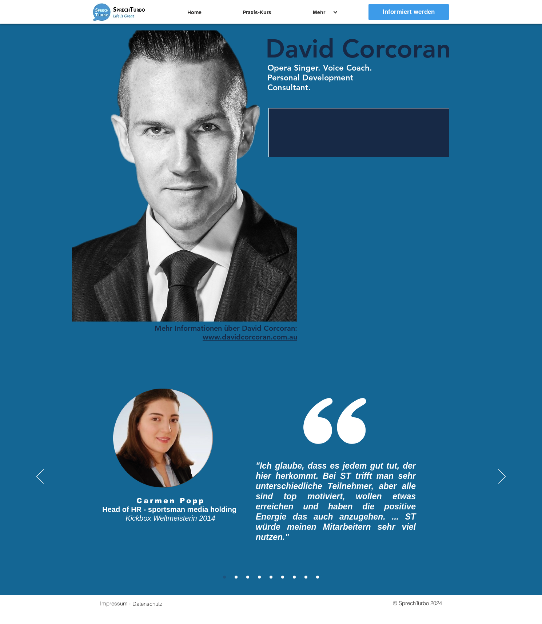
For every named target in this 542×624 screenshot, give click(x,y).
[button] (147, 603)
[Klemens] (271, 577)
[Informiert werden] (408, 12)
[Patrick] (305, 577)
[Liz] (247, 577)
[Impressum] (114, 603)
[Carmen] (224, 577)
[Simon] (294, 577)
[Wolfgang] (317, 577)
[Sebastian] (282, 577)
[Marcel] (236, 577)
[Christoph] (259, 577)
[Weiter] (502, 477)
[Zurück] (40, 477)
